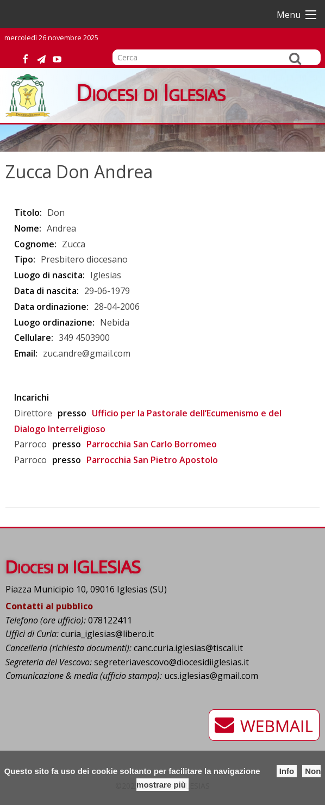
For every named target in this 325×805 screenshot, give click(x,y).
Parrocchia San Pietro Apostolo (152, 460)
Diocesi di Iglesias (151, 92)
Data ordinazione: (51, 307)
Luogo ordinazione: (54, 322)
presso (72, 413)
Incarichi (31, 397)
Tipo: (24, 259)
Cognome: (35, 244)
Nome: (27, 228)
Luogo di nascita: (49, 275)
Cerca (295, 58)
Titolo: (28, 213)
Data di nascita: (46, 291)
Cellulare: (33, 338)
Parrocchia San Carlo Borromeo (151, 444)
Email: (26, 353)
